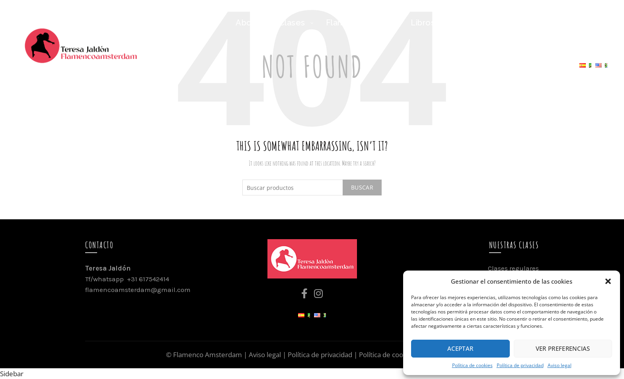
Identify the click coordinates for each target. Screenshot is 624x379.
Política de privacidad (520, 365)
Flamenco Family (359, 22)
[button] (608, 281)
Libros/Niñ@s (437, 22)
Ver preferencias (563, 348)
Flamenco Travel (516, 22)
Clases (292, 22)
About (248, 22)
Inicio (206, 22)
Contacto (551, 68)
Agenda (582, 22)
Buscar (362, 187)
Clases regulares (513, 268)
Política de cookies (472, 365)
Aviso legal (559, 365)
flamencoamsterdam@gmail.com (138, 290)
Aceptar (460, 348)
